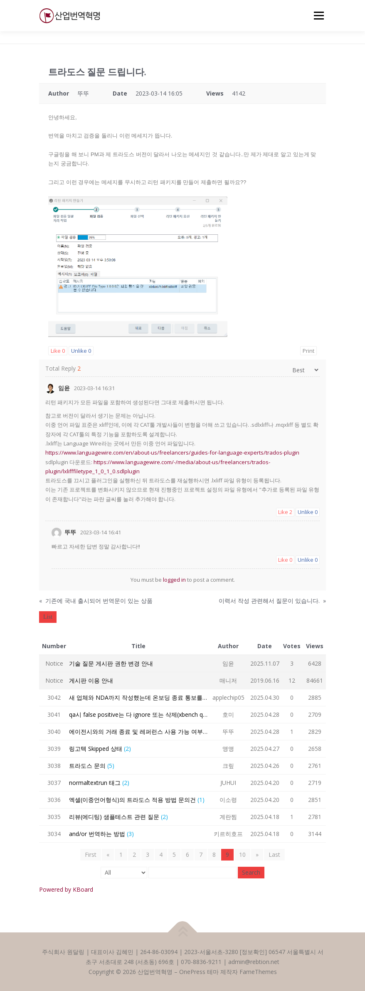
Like (58, 350)
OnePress (192, 972)
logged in (174, 579)
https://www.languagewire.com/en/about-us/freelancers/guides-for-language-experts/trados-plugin (172, 452)
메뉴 (317, 15)
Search (251, 872)
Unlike (81, 350)
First (90, 854)
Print (308, 350)
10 (242, 854)
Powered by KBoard (66, 889)
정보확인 (253, 952)
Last (274, 854)
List (47, 617)
